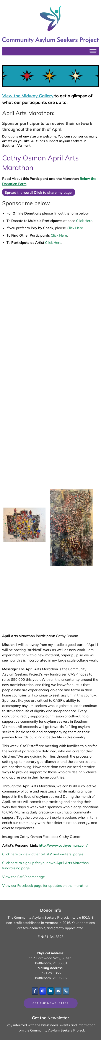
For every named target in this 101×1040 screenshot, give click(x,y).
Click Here (84, 220)
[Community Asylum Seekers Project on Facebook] (35, 990)
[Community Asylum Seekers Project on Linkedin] (50, 990)
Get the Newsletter (51, 1003)
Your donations (83, 923)
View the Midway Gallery (28, 95)
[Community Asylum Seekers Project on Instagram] (42, 990)
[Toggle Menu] (93, 51)
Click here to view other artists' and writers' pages (42, 854)
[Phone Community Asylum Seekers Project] (66, 990)
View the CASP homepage (23, 877)
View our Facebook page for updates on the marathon (45, 885)
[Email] (58, 990)
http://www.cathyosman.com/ (63, 845)
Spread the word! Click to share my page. (39, 192)
